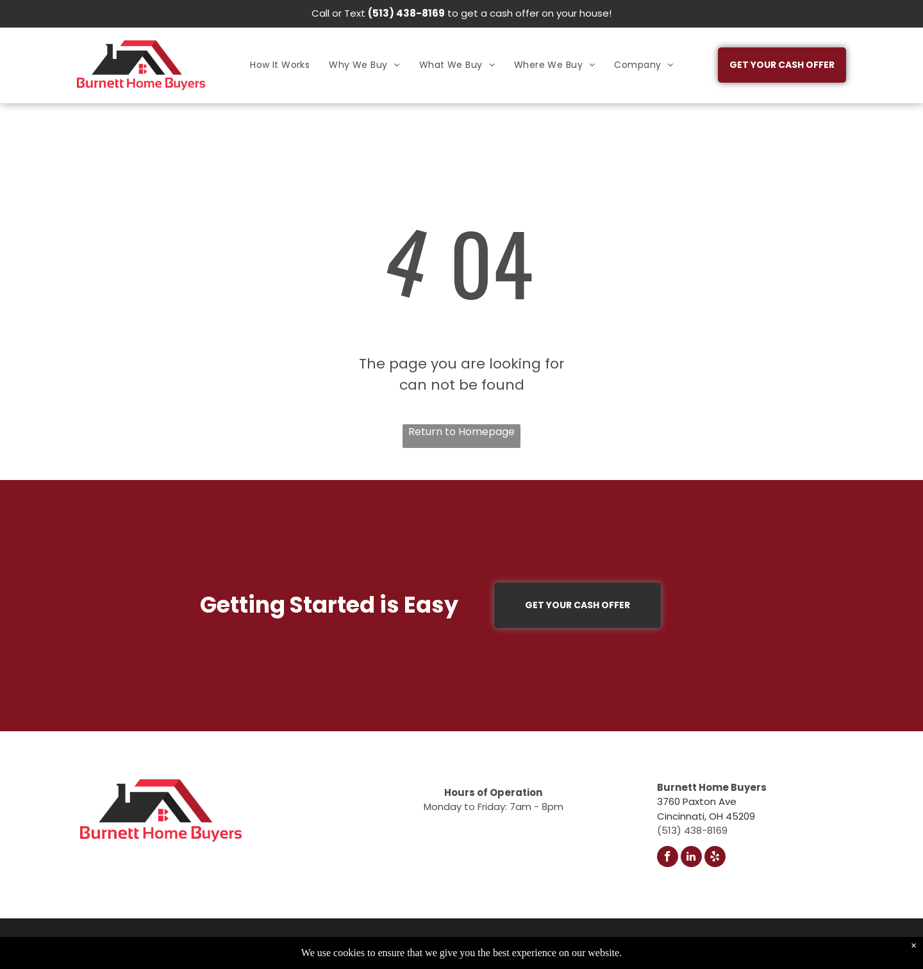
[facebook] (667, 858)
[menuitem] (279, 65)
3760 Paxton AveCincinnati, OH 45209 (706, 809)
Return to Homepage (461, 431)
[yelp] (715, 858)
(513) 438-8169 (406, 13)
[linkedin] (691, 858)
